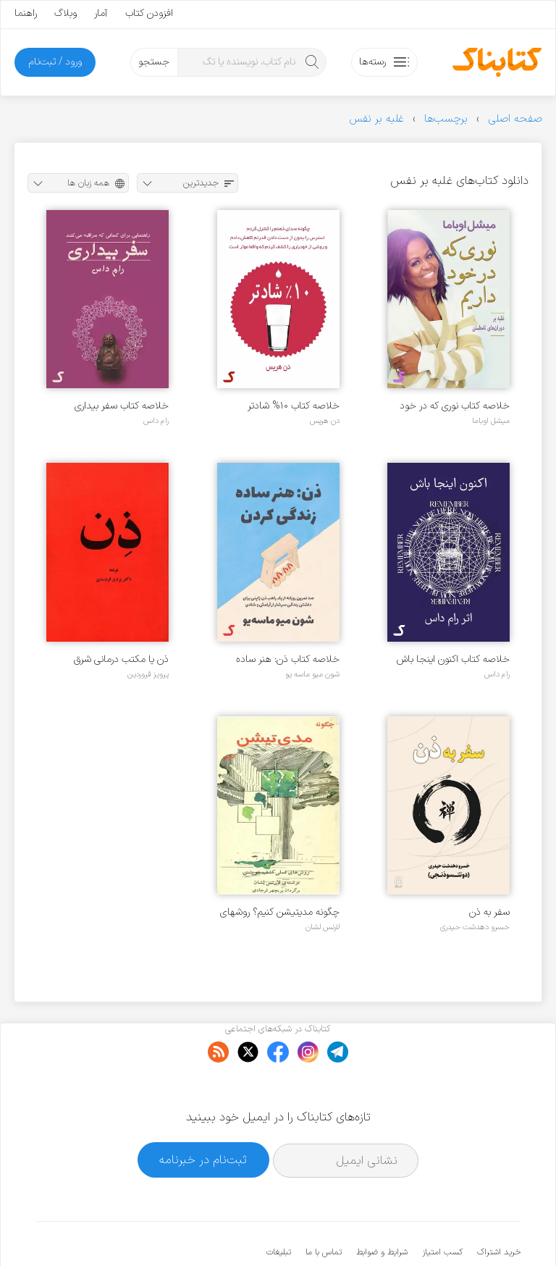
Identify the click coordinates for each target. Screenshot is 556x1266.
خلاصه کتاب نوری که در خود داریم (455, 406)
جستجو (153, 62)
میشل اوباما (491, 421)
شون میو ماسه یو (312, 674)
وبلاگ (65, 13)
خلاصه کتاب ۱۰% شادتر (294, 406)
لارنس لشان (323, 927)
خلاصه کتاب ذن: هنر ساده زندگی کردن (288, 659)
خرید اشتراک (499, 1208)
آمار (101, 13)
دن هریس (325, 421)
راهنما (25, 13)
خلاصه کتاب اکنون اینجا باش (453, 659)
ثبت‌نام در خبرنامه (203, 1116)
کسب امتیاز (442, 1208)
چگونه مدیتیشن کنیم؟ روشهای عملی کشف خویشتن (280, 912)
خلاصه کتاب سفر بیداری (122, 406)
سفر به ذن (489, 912)
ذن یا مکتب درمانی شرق (121, 659)
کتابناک (444, 1230)
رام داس (156, 421)
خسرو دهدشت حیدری (475, 927)
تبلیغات (278, 1208)
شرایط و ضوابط (382, 1208)
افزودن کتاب (149, 13)
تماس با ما (324, 1208)
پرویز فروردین (148, 674)
